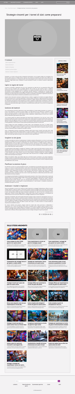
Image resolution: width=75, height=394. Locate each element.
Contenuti (9, 60)
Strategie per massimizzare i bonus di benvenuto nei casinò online (37, 262)
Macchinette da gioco (15, 2)
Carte (36, 2)
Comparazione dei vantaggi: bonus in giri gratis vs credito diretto (16, 262)
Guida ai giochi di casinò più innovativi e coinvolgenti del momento (14, 345)
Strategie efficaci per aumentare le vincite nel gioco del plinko (37, 283)
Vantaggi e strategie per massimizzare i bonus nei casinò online (15, 365)
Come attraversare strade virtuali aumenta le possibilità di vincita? (57, 262)
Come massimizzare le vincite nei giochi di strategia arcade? (36, 242)
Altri (42, 2)
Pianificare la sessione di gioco (11, 69)
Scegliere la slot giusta (9, 67)
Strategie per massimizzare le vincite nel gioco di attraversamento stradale (58, 323)
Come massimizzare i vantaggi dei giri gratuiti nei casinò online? (57, 242)
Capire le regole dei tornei (10, 62)
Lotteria (6, 2)
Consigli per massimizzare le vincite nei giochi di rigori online (37, 323)
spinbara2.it (23, 178)
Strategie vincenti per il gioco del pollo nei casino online (15, 283)
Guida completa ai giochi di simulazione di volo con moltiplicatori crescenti (55, 304)
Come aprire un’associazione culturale (62, 90)
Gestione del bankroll (9, 64)
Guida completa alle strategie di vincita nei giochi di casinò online (37, 303)
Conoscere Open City (61, 136)
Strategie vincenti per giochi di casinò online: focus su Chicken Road (16, 323)
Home (6, 8)
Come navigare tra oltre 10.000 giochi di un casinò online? (15, 242)
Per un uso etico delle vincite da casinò (61, 75)
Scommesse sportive (28, 2)
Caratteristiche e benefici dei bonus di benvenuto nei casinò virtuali (37, 344)
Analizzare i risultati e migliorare (11, 71)
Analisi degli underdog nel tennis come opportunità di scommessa (62, 151)
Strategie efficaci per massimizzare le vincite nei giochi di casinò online (58, 283)
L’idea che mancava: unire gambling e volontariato (62, 105)
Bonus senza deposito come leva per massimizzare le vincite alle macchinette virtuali (62, 120)
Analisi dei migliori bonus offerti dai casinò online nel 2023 (58, 344)
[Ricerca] (61, 2)
